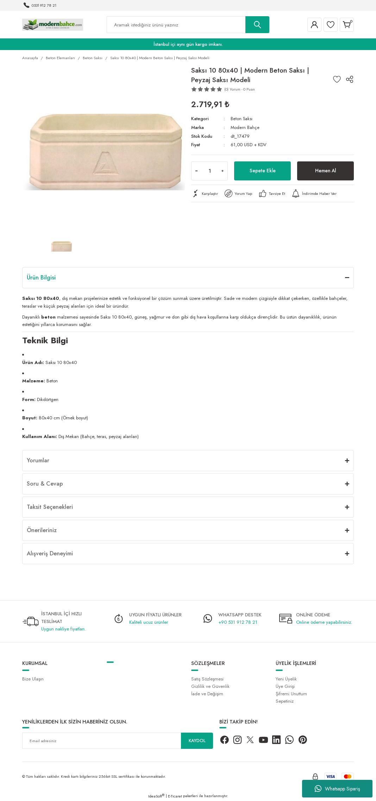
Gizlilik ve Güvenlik (210, 686)
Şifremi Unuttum (291, 693)
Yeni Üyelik (286, 679)
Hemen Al (325, 170)
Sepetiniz (285, 701)
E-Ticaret (175, 796)
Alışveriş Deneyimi (50, 553)
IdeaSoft (156, 796)
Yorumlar (38, 460)
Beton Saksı (242, 118)
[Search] (188, 24)
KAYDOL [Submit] (197, 740)
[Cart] (347, 25)
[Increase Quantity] (222, 171)
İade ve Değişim (207, 693)
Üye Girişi (285, 686)
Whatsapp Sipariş (337, 789)
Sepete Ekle (262, 170)
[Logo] (52, 24)
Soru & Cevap (45, 484)
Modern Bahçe (245, 127)
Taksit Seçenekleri (50, 507)
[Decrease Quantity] (196, 171)
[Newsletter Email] (117, 741)
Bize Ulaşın (33, 679)
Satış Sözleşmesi (207, 679)
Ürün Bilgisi (41, 277)
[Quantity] (209, 171)
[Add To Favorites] (337, 79)
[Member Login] (314, 25)
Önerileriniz (42, 530)
